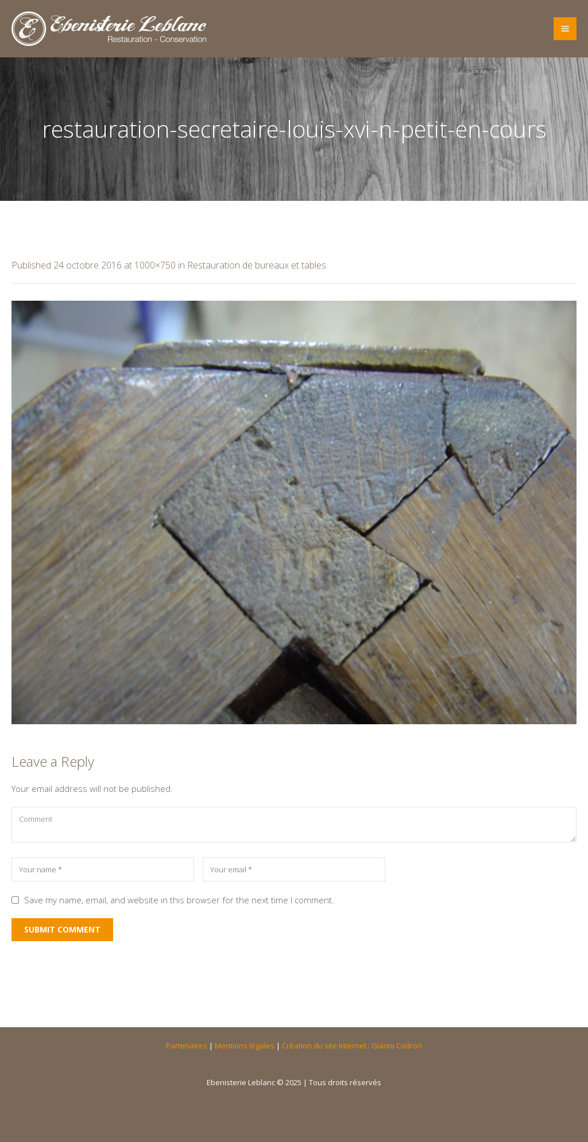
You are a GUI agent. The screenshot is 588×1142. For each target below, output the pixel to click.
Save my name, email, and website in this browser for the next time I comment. (179, 900)
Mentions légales (244, 1045)
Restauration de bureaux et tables (256, 265)
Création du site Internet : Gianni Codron (352, 1045)
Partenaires (186, 1045)
